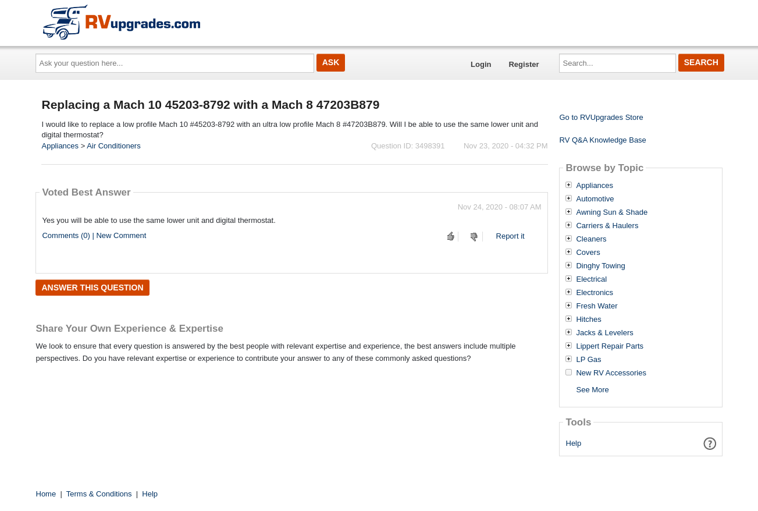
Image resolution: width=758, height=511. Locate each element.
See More (592, 389)
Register (523, 64)
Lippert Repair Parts (609, 346)
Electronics (594, 293)
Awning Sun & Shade (611, 212)
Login (481, 64)
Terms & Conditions (99, 493)
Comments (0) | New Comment (94, 235)
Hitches (588, 319)
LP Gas (588, 360)
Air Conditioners (114, 145)
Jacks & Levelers (604, 333)
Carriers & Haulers (607, 226)
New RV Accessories (611, 373)
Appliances (60, 145)
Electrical (591, 279)
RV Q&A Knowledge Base (602, 140)
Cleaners (591, 239)
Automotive (595, 199)
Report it (510, 236)
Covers (588, 253)
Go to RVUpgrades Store (601, 117)
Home (46, 493)
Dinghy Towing (600, 266)
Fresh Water (596, 306)
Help (574, 443)
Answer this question (92, 287)
